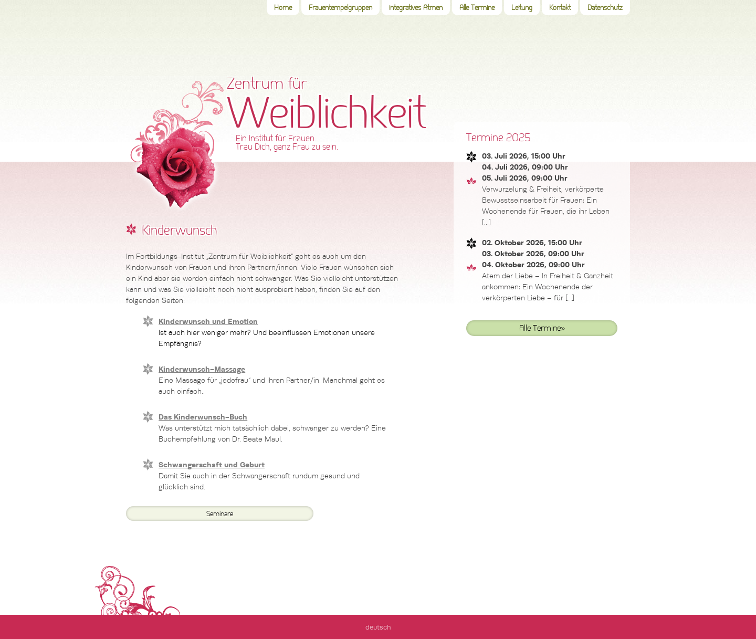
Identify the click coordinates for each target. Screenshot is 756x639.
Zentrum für (327, 112)
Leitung (521, 7)
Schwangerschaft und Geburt (212, 464)
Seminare (219, 513)
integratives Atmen (416, 7)
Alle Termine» (542, 328)
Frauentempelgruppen (340, 7)
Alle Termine (477, 7)
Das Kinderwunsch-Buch (203, 417)
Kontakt (560, 7)
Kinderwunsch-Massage (202, 369)
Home (283, 7)
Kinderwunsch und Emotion (208, 321)
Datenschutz (605, 7)
